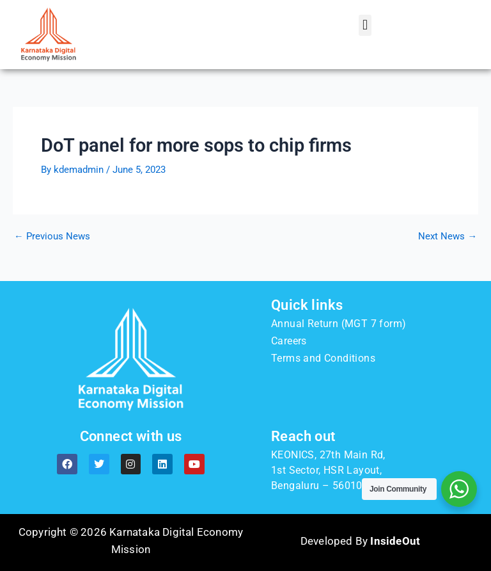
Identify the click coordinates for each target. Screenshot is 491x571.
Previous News (52, 236)
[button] (365, 25)
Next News (447, 236)
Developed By (360, 541)
